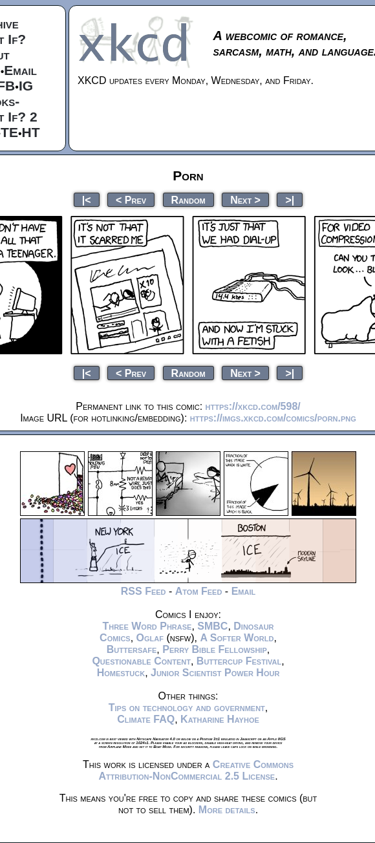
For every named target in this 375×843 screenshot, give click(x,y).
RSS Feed (143, 591)
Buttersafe (132, 649)
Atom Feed (198, 591)
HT (31, 132)
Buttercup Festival (239, 661)
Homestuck (121, 672)
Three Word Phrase (146, 626)
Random (188, 199)
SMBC (212, 626)
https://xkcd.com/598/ (253, 406)
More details (226, 809)
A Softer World (236, 637)
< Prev (131, 199)
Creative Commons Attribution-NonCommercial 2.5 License (196, 770)
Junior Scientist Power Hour (215, 672)
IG (26, 85)
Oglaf (150, 637)
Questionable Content (141, 661)
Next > (245, 199)
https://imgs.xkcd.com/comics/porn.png (273, 417)
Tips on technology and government (187, 707)
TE (9, 132)
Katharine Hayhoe (219, 719)
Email (20, 70)
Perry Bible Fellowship (214, 649)
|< (86, 199)
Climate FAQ (146, 719)
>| (289, 199)
